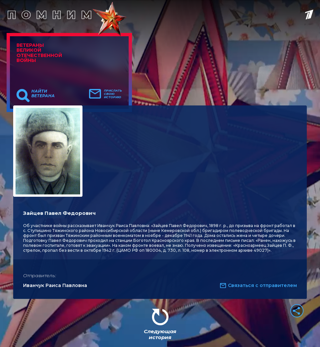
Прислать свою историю (113, 94)
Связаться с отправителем (262, 285)
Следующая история (160, 334)
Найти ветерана (43, 93)
